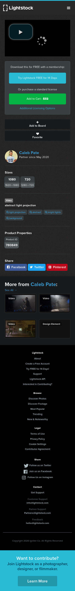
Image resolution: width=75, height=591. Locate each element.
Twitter (36, 267)
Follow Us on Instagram (40, 477)
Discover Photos (37, 398)
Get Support (37, 492)
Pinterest (57, 267)
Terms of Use (37, 433)
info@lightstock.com (37, 502)
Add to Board (37, 124)
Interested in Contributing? (37, 384)
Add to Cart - (37, 99)
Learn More (37, 581)
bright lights (53, 212)
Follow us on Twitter (40, 465)
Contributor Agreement (37, 449)
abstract (35, 212)
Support (37, 373)
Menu (68, 8)
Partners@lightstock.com (37, 513)
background (14, 218)
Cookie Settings (37, 444)
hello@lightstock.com (37, 523)
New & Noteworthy (37, 419)
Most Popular (37, 409)
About (37, 358)
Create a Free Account (37, 363)
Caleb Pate (29, 153)
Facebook (15, 267)
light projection (16, 212)
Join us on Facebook (40, 471)
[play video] (21, 32)
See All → (11, 290)
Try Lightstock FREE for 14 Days (37, 78)
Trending (37, 414)
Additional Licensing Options (37, 108)
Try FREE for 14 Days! (37, 368)
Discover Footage (37, 403)
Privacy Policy (37, 439)
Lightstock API (37, 379)
